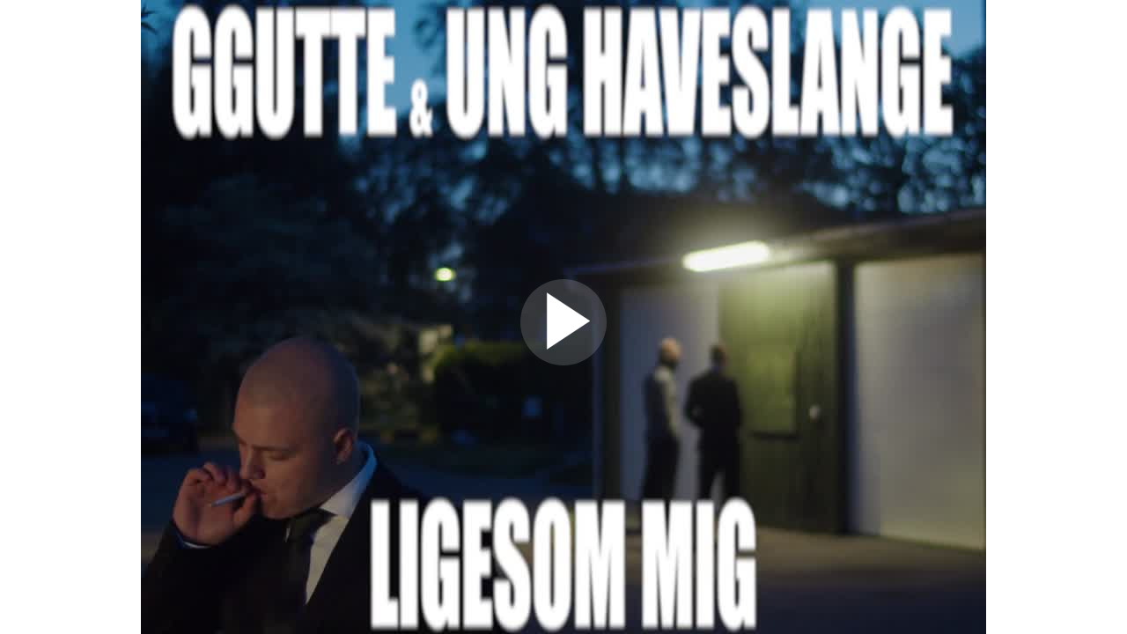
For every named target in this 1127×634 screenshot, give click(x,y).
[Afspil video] (563, 361)
